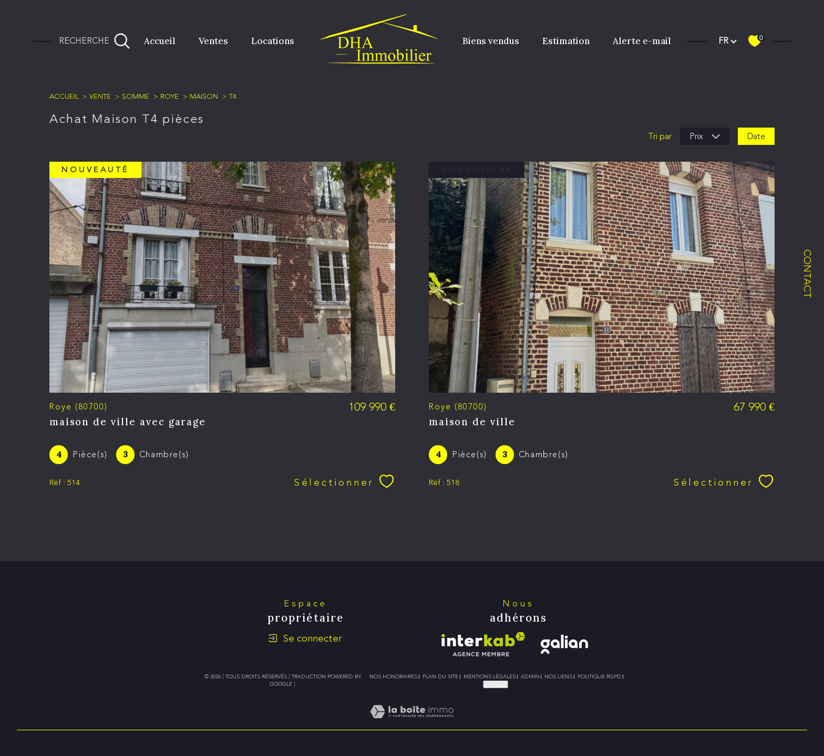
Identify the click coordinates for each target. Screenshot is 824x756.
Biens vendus (490, 41)
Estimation (566, 41)
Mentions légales (490, 677)
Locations (272, 41)
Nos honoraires (393, 677)
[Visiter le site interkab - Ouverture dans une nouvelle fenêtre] (483, 644)
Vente (100, 96)
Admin (530, 677)
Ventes (213, 41)
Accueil (160, 41)
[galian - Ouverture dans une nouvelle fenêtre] (564, 644)
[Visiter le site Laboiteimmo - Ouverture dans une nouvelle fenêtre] (412, 724)
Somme (135, 96)
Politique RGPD (599, 677)
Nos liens (558, 677)
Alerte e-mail (642, 41)
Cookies (495, 684)
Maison (204, 96)
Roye (169, 96)
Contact (807, 273)
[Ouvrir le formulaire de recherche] (94, 41)
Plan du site (440, 677)
